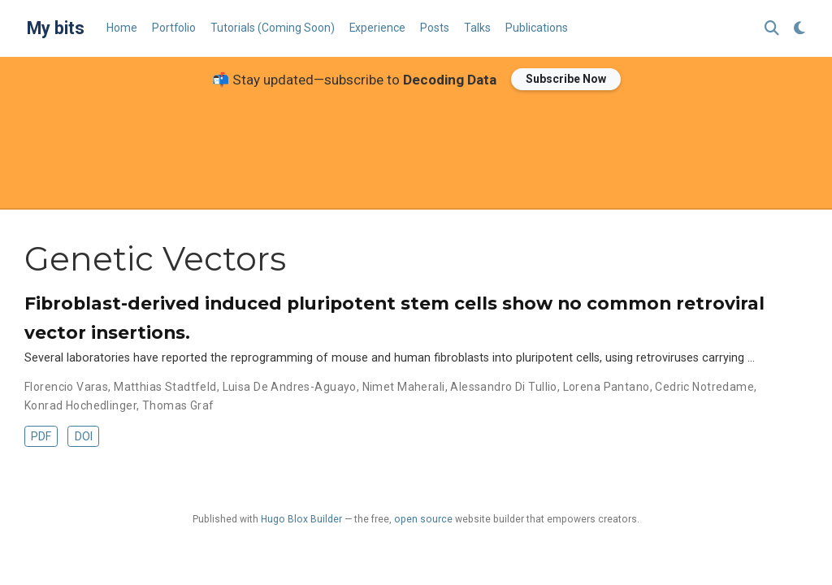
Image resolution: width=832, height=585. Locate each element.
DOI (84, 436)
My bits (55, 28)
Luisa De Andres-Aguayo (290, 386)
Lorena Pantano (606, 386)
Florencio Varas (66, 386)
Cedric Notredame (704, 386)
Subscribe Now (566, 78)
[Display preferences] (799, 29)
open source (423, 519)
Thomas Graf (178, 405)
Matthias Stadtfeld (165, 386)
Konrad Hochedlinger (80, 405)
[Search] (772, 29)
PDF (41, 436)
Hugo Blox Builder (301, 519)
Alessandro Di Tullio (503, 386)
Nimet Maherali (403, 386)
